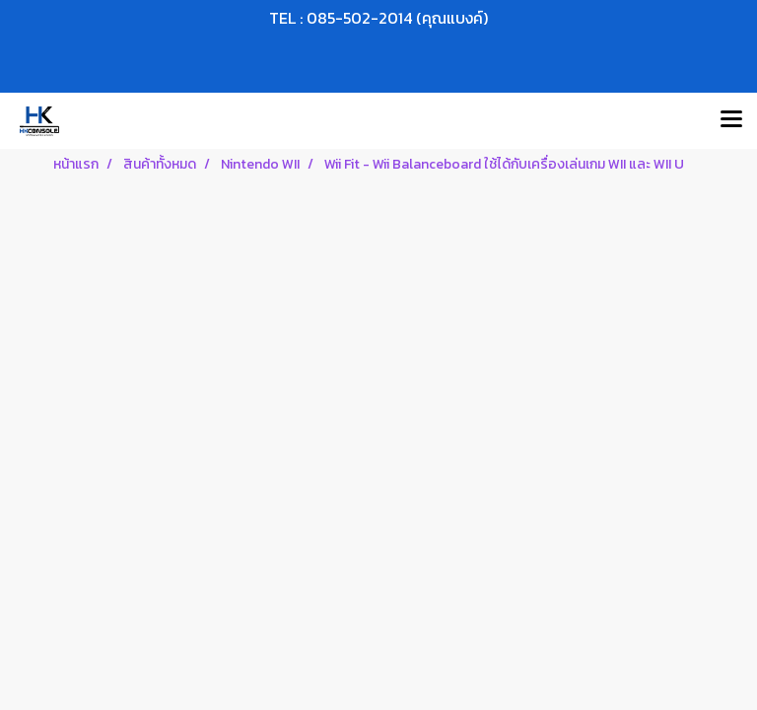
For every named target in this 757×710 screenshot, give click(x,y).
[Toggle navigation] (731, 120)
